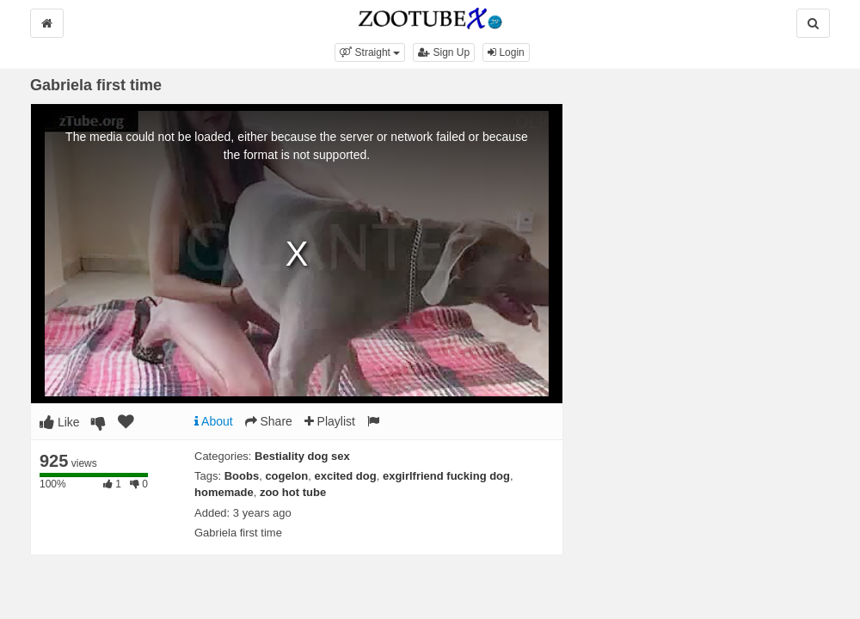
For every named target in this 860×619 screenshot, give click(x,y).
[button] (370, 52)
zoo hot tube (293, 492)
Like (60, 422)
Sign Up (444, 52)
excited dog (345, 475)
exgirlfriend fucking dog (446, 475)
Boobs (241, 475)
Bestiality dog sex (302, 456)
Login (506, 52)
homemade (224, 492)
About (213, 421)
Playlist (329, 421)
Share (268, 421)
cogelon (286, 475)
